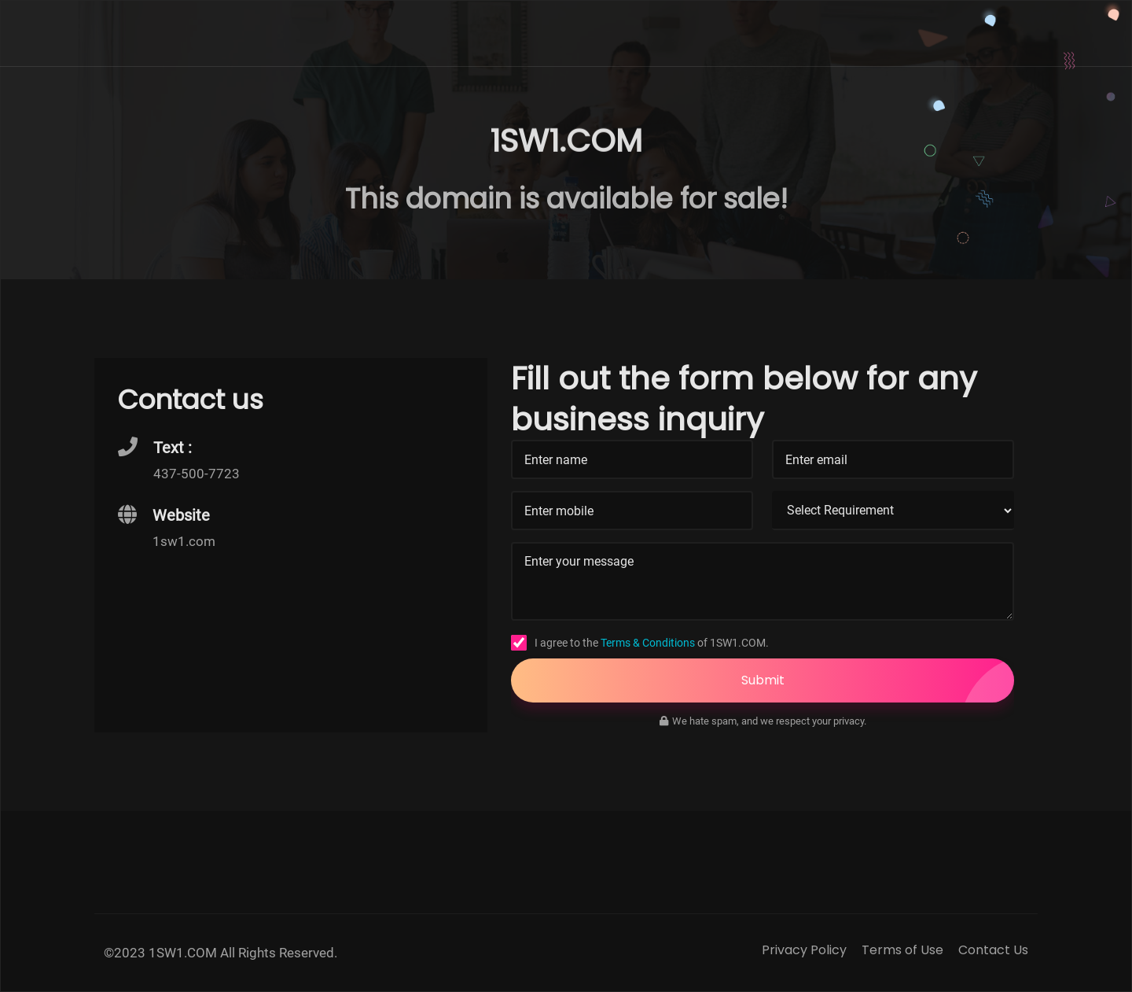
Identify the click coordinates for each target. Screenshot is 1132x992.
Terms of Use (902, 950)
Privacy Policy (804, 950)
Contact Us (993, 950)
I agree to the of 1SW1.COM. (652, 642)
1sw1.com (184, 541)
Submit (878, 680)
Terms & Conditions (648, 642)
